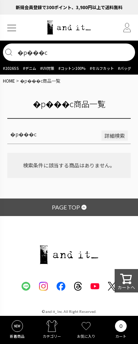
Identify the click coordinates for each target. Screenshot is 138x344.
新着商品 (17, 336)
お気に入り (86, 336)
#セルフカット (102, 68)
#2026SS (11, 68)
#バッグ (124, 68)
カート (120, 336)
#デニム (29, 68)
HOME (9, 81)
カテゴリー (52, 336)
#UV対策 (47, 68)
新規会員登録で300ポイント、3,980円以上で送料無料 (69, 7)
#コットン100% (72, 68)
